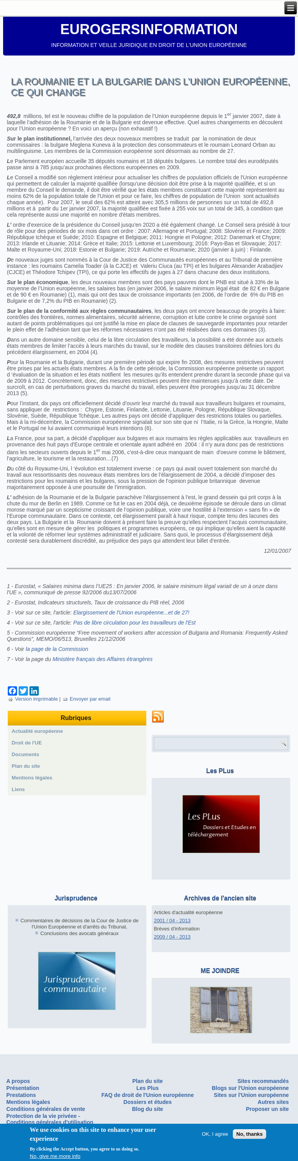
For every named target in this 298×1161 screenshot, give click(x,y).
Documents (25, 754)
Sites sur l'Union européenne (251, 1095)
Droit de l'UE (27, 743)
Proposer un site (267, 1109)
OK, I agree (215, 1134)
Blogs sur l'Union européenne (250, 1088)
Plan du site (26, 766)
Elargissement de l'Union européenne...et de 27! (131, 612)
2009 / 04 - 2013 (172, 937)
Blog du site (147, 1109)
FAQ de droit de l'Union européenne (147, 1095)
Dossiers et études (147, 1102)
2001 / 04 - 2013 (172, 920)
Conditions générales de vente (45, 1109)
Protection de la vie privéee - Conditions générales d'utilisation (49, 1119)
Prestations (21, 1095)
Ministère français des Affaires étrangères (102, 659)
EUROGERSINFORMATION (148, 29)
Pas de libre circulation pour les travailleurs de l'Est (134, 623)
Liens (18, 789)
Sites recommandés (263, 1081)
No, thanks (249, 1134)
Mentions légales (32, 778)
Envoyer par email (87, 699)
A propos (18, 1081)
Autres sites (273, 1102)
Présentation (22, 1088)
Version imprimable (33, 699)
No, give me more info (55, 1156)
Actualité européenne (37, 731)
